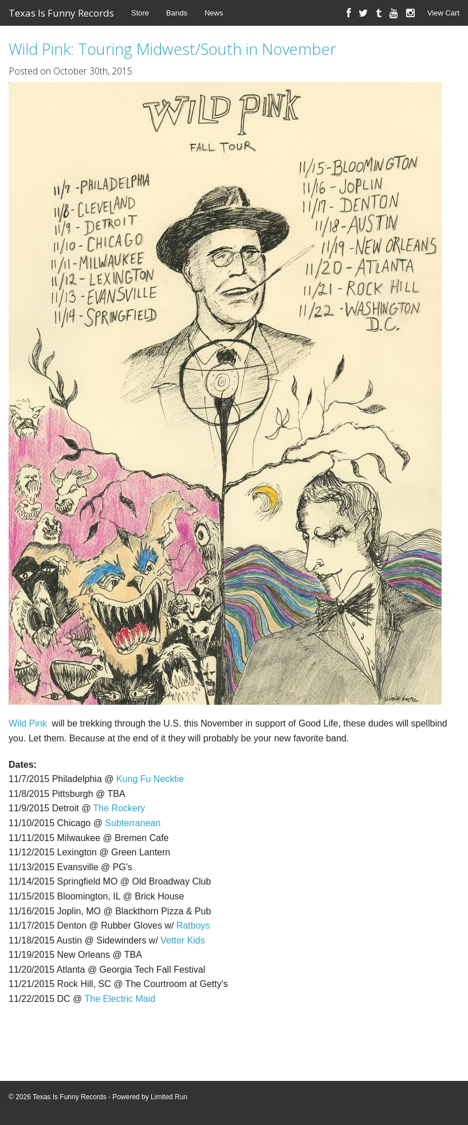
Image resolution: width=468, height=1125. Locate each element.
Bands (176, 13)
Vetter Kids (182, 940)
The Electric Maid (119, 999)
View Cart (443, 13)
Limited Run (169, 1097)
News (213, 13)
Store (140, 13)
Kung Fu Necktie (150, 779)
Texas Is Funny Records (61, 12)
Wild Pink (28, 723)
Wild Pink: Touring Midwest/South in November (172, 49)
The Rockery (119, 808)
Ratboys (193, 925)
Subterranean (132, 823)
